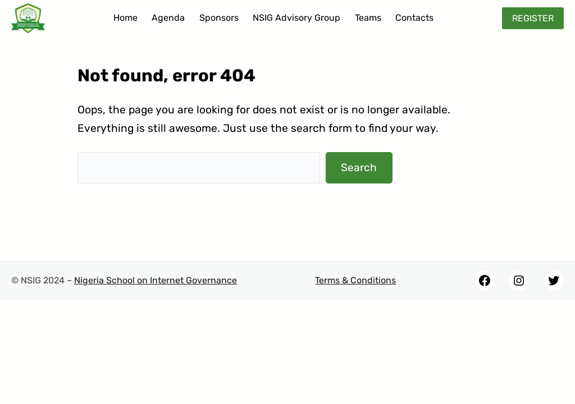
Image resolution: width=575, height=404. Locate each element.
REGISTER (533, 18)
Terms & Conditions (355, 280)
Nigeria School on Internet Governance (155, 280)
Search (359, 167)
